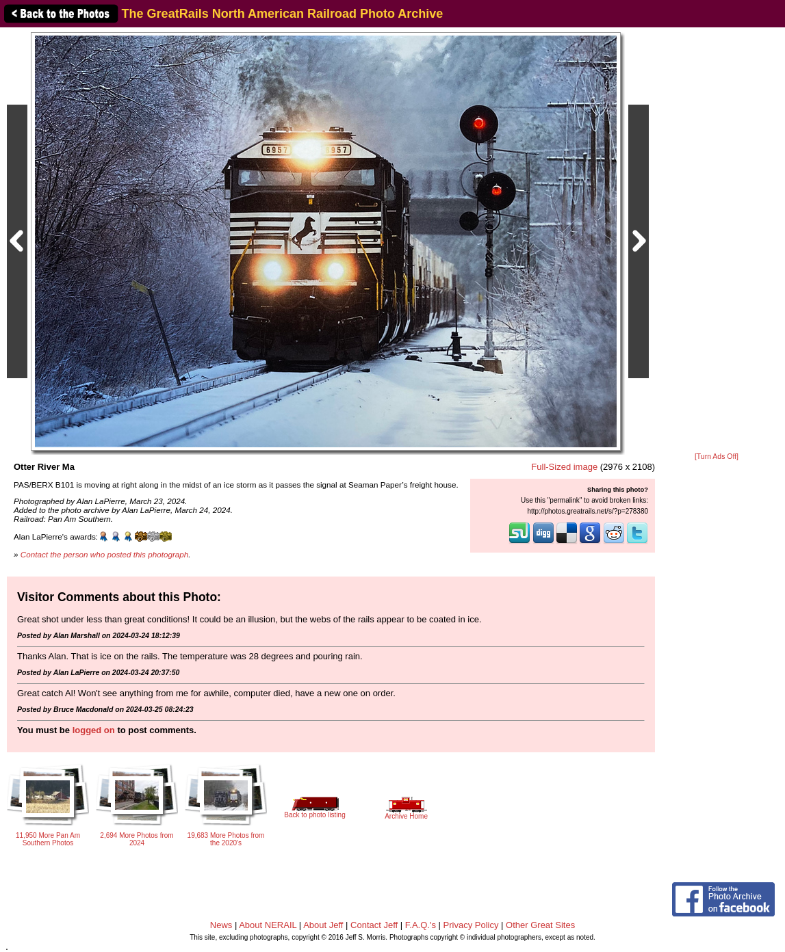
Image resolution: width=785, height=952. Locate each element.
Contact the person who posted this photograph (105, 554)
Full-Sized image (564, 467)
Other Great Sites (540, 925)
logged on (94, 730)
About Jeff (323, 925)
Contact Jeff (374, 925)
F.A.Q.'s (420, 925)
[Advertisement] (716, 241)
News (221, 925)
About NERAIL (267, 925)
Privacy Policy (471, 925)
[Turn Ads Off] (716, 456)
